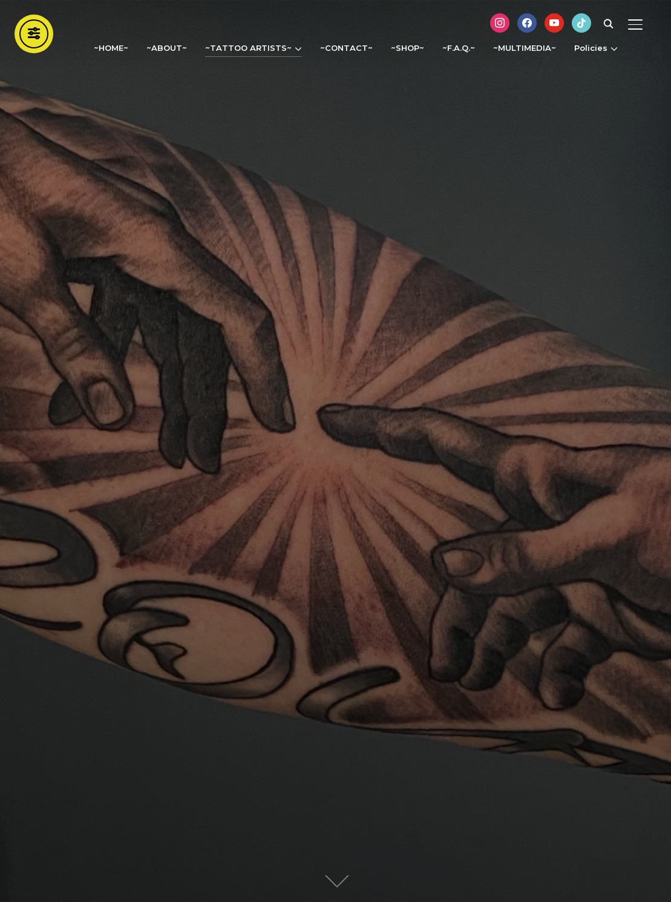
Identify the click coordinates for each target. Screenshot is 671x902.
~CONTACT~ (346, 48)
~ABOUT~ (166, 48)
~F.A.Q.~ (458, 48)
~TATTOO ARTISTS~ (248, 48)
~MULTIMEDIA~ (524, 48)
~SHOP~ (407, 48)
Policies (590, 48)
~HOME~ (111, 48)
